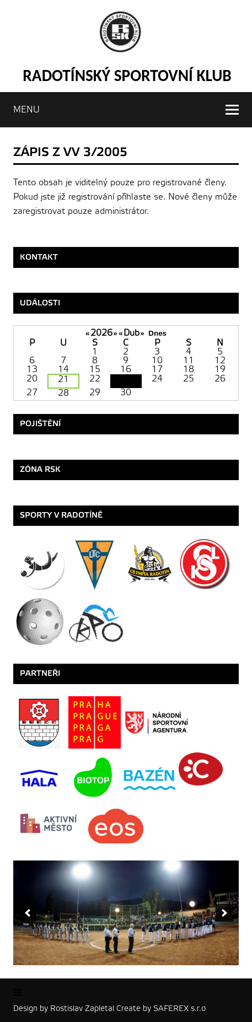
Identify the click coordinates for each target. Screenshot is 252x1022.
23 (126, 381)
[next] (224, 913)
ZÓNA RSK (40, 469)
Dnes (157, 333)
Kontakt (39, 257)
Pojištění (40, 423)
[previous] (27, 913)
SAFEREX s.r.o (179, 1008)
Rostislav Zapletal (82, 1008)
